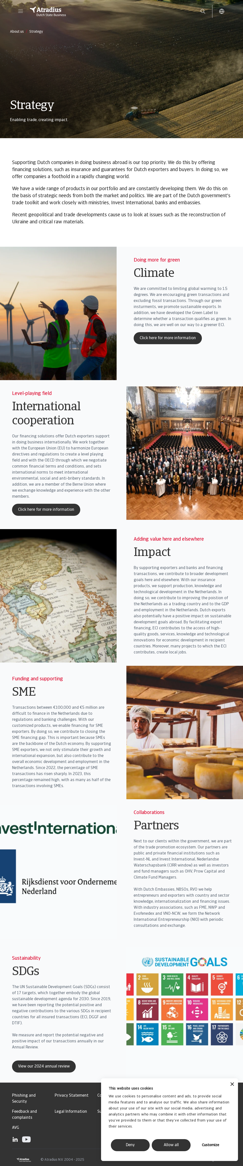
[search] (202, 11)
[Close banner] (232, 1084)
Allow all (171, 1145)
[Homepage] (109, 11)
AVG (15, 1128)
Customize (210, 1145)
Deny (130, 1145)
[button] (20, 11)
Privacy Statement (72, 1096)
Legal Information (71, 1112)
